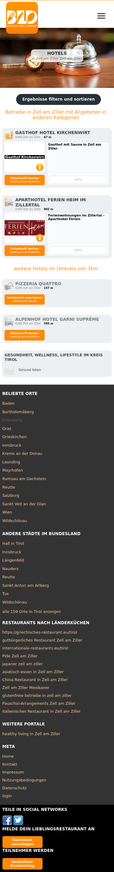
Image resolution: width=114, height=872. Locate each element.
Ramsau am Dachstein (24, 478)
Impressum (13, 772)
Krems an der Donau (22, 453)
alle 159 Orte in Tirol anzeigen (31, 611)
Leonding (11, 462)
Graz (7, 428)
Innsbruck (12, 445)
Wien (7, 512)
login (7, 796)
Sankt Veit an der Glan (24, 504)
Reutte (8, 487)
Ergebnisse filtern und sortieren (58, 99)
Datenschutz (14, 788)
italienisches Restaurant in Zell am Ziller (41, 711)
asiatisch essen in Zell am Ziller (33, 672)
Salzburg (10, 495)
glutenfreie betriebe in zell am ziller (37, 695)
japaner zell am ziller (22, 664)
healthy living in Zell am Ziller (31, 734)
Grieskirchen (14, 436)
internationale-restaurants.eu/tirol (35, 648)
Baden (8, 403)
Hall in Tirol (13, 543)
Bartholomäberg (18, 412)
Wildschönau (14, 520)
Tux (5, 593)
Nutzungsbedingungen (24, 780)
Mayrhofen (12, 470)
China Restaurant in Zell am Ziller (35, 679)
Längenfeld (13, 560)
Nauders (10, 568)
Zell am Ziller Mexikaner (26, 687)
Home (8, 756)
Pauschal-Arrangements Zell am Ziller (38, 703)
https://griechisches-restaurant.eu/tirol (39, 632)
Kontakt (9, 764)
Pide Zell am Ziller (20, 656)
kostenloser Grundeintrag (22, 863)
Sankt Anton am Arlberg (25, 585)
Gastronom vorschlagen (22, 842)
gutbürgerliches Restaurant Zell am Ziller (42, 640)
